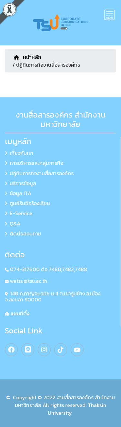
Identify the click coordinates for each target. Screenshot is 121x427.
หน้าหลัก (27, 57)
